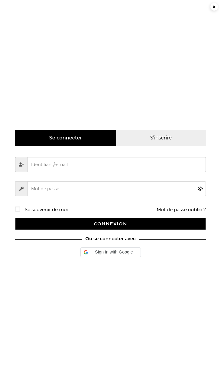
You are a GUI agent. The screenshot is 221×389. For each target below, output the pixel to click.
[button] (110, 252)
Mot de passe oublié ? (181, 209)
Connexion (110, 224)
